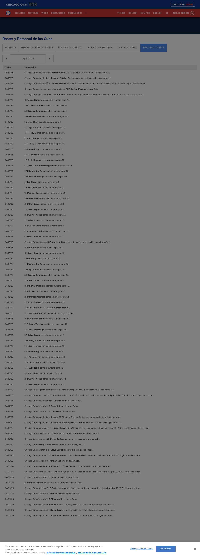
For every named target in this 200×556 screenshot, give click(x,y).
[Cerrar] (195, 548)
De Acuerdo (165, 548)
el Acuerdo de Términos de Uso (92, 552)
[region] (100, 549)
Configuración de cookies (141, 548)
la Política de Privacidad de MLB (61, 552)
